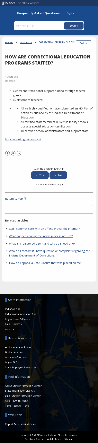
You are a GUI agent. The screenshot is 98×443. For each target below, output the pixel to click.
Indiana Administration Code (21, 314)
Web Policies (53, 439)
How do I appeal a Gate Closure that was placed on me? (45, 263)
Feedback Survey (34, 439)
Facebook (7, 153)
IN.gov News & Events (17, 319)
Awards (9, 329)
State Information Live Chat (20, 390)
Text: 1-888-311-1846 (17, 405)
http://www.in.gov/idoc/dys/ (23, 139)
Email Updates (13, 324)
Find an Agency (13, 352)
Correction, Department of (56, 42)
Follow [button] (83, 43)
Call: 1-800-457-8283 (16, 400)
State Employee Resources (21, 367)
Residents (26, 42)
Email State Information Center (23, 395)
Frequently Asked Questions (38, 13)
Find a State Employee (18, 347)
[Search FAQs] (39, 26)
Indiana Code (13, 308)
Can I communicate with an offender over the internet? (44, 228)
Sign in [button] (71, 13)
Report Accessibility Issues (20, 424)
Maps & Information (16, 357)
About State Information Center (23, 385)
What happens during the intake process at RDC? (41, 236)
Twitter (13, 153)
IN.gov (9, 42)
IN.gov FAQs (12, 362)
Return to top (16, 198)
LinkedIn (18, 153)
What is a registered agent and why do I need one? (42, 243)
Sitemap (68, 439)
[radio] (40, 175)
